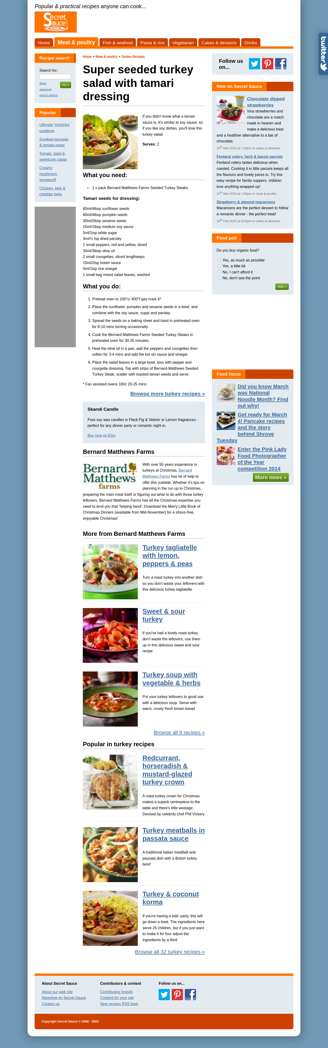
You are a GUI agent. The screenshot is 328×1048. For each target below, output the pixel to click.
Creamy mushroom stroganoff (48, 174)
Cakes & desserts (219, 42)
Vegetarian (183, 42)
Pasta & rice (152, 42)
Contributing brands (116, 992)
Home (44, 42)
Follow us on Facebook (280, 63)
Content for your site (117, 998)
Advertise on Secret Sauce (64, 998)
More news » (270, 477)
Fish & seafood (118, 42)
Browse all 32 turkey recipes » (170, 952)
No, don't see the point (241, 278)
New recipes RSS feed (119, 1004)
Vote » (282, 286)
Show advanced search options (48, 89)
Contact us (50, 1004)
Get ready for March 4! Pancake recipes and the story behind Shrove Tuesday (252, 427)
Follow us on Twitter (254, 63)
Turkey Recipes (133, 56)
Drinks (250, 42)
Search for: (48, 70)
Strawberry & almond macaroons (246, 202)
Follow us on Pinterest (267, 63)
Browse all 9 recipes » (179, 732)
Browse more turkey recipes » (167, 394)
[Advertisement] (55, 277)
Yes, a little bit (233, 266)
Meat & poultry (76, 42)
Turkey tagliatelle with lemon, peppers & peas (169, 555)
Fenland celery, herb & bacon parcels (250, 157)
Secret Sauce (67, 1021)
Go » (65, 85)
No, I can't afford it (237, 272)
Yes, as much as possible (243, 260)
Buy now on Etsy (101, 435)
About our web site (57, 992)
